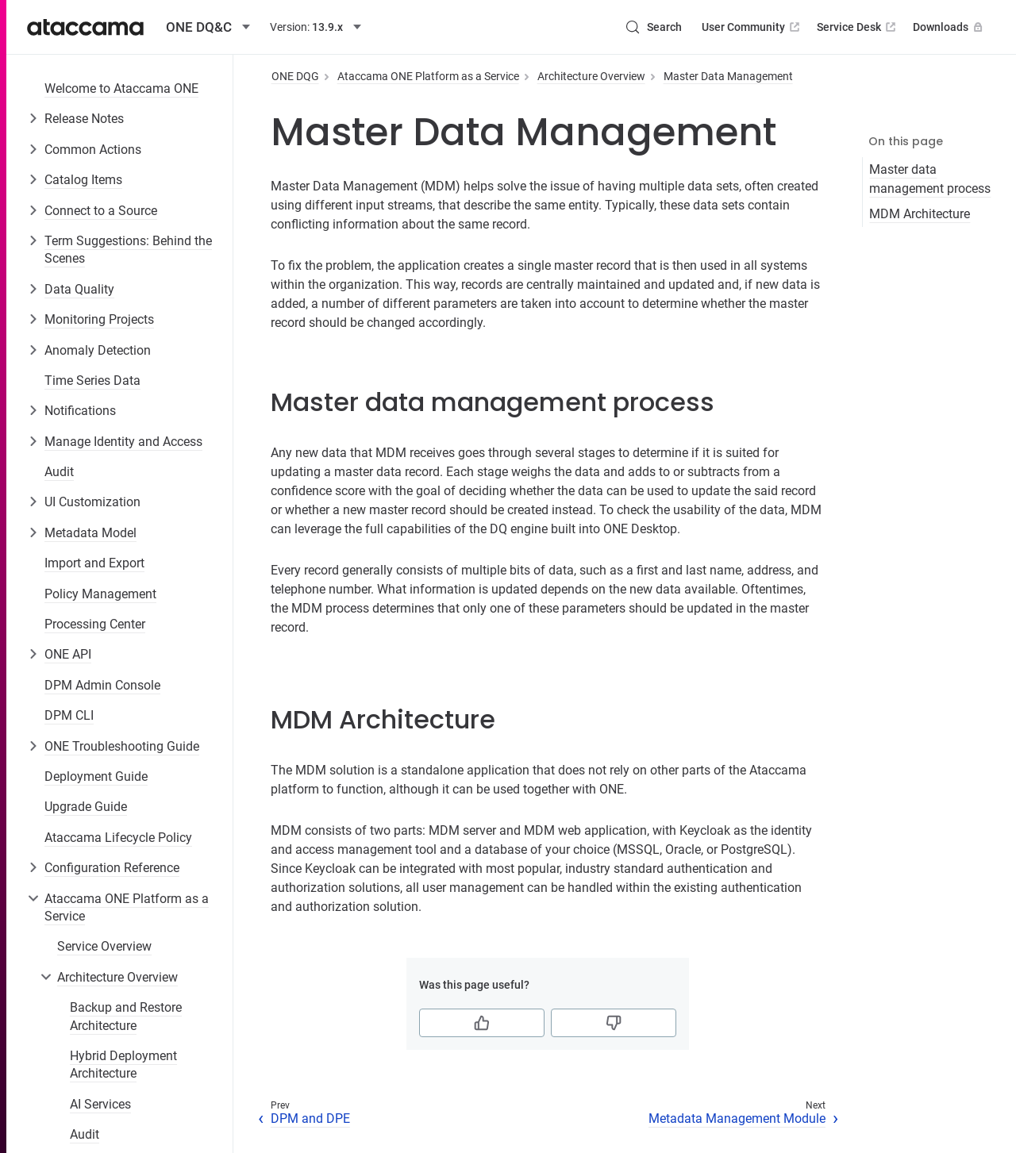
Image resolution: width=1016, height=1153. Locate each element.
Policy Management (100, 593)
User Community (752, 27)
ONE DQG (295, 76)
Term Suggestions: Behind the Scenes (128, 249)
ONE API (67, 654)
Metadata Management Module (737, 1118)
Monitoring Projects (99, 319)
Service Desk (858, 27)
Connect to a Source (100, 210)
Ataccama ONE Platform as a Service (126, 907)
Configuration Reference (111, 867)
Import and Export (94, 563)
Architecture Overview (117, 977)
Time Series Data (92, 380)
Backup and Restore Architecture (126, 1016)
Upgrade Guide (85, 806)
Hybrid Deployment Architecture (123, 1064)
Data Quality (79, 289)
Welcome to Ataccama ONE (121, 88)
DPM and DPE (310, 1118)
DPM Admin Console (102, 685)
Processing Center (94, 624)
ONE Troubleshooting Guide (121, 746)
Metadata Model (90, 532)
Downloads (949, 27)
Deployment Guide (96, 776)
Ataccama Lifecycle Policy (118, 837)
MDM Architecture (919, 213)
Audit (59, 471)
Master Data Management (728, 76)
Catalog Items (83, 179)
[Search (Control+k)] (653, 27)
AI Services (100, 1104)
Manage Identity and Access (123, 441)
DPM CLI (69, 715)
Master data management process (930, 179)
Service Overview (104, 946)
